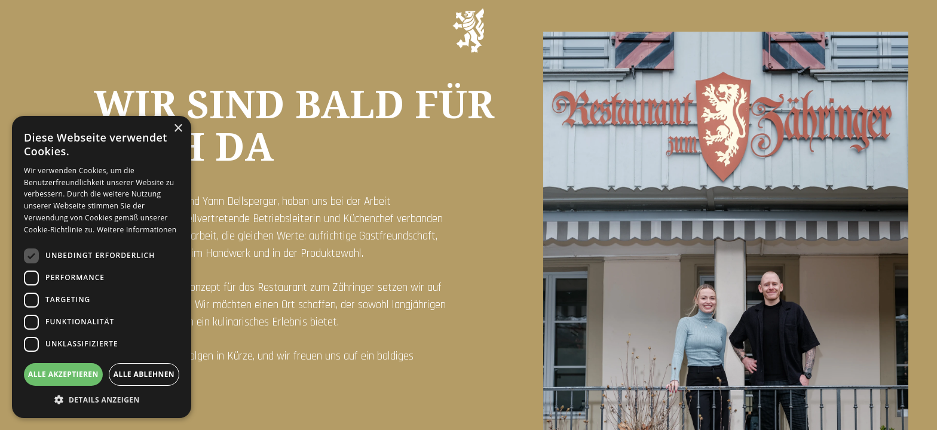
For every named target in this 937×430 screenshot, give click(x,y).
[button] (101, 400)
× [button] (177, 128)
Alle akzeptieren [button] (63, 374)
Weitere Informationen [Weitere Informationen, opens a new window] (137, 230)
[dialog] (101, 267)
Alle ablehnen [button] (144, 374)
